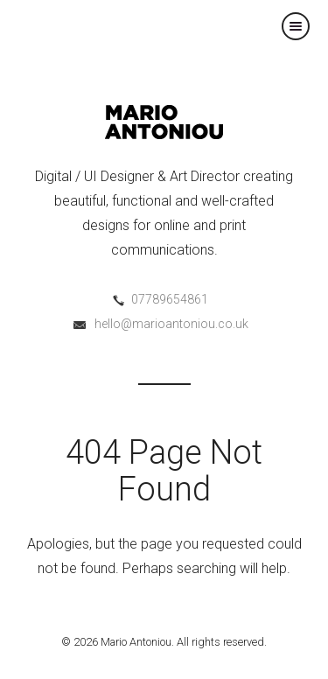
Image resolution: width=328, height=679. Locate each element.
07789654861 (169, 299)
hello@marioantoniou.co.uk (171, 324)
